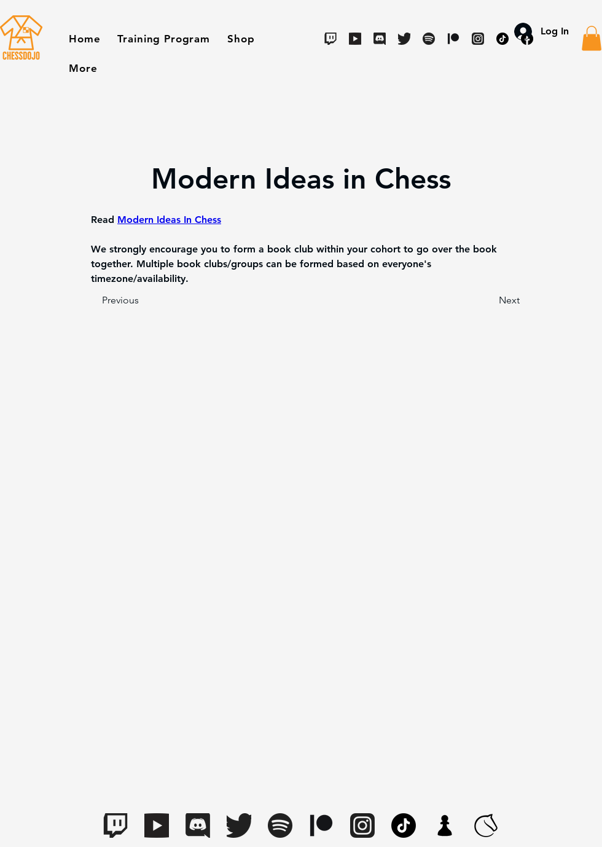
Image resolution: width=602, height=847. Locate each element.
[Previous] (142, 300)
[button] (240, 38)
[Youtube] (355, 39)
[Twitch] (330, 39)
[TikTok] (403, 825)
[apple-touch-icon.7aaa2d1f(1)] (444, 825)
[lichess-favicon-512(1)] (486, 825)
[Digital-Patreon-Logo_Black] (321, 825)
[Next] (489, 300)
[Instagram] (362, 825)
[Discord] (379, 39)
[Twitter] (404, 39)
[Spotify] (429, 39)
